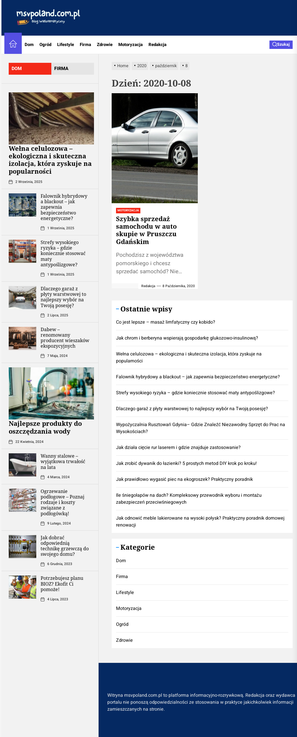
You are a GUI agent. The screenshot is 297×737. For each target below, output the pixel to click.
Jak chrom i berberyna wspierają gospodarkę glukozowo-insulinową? (187, 338)
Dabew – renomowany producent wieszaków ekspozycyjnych (65, 337)
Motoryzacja (130, 44)
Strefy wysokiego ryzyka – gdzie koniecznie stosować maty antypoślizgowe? (63, 253)
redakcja (148, 286)
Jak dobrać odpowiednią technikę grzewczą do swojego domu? (65, 546)
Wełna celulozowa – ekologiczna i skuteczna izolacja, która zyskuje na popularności (50, 159)
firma (61, 68)
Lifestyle (65, 44)
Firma (85, 44)
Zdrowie (105, 44)
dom (17, 68)
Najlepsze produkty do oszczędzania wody (45, 427)
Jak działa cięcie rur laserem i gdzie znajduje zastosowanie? (178, 447)
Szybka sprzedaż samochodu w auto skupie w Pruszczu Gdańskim (146, 230)
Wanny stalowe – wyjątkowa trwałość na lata (63, 461)
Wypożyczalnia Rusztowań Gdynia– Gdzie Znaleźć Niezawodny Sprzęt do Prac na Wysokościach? (200, 428)
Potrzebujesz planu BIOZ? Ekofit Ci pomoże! (62, 583)
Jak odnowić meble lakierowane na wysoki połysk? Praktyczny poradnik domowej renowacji (200, 522)
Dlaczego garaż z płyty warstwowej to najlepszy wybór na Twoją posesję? (63, 297)
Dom (29, 44)
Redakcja (157, 44)
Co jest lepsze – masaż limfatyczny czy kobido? (165, 322)
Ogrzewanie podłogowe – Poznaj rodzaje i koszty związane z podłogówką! (62, 502)
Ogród (45, 44)
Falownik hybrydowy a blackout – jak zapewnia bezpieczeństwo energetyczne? (198, 376)
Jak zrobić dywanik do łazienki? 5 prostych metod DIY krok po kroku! (186, 463)
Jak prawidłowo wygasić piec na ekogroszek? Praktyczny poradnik (184, 479)
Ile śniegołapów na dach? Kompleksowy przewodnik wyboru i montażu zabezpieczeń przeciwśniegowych (189, 499)
